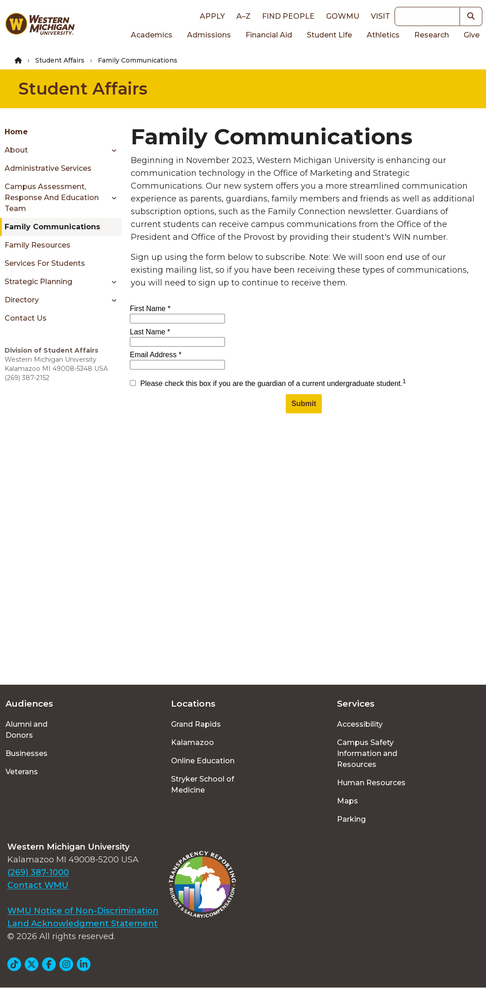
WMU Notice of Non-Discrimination (83, 911)
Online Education (203, 760)
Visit (380, 16)
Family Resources (37, 245)
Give (472, 35)
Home (16, 131)
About (16, 150)
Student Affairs (60, 60)
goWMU (342, 16)
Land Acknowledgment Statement (82, 924)
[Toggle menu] (111, 150)
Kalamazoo (192, 742)
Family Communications (52, 226)
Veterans (21, 771)
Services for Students (45, 263)
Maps (347, 801)
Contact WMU (38, 885)
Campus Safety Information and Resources (367, 753)
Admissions (209, 35)
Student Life (329, 35)
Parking (351, 819)
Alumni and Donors (26, 730)
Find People (288, 16)
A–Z (243, 16)
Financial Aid (269, 35)
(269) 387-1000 (38, 872)
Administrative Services (48, 168)
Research (431, 35)
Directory (22, 300)
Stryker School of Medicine (202, 784)
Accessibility (360, 724)
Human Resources (371, 782)
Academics (151, 35)
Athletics (383, 35)
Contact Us (26, 318)
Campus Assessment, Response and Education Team (52, 197)
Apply (212, 16)
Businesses (26, 753)
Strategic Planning (38, 281)
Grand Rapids (196, 724)
